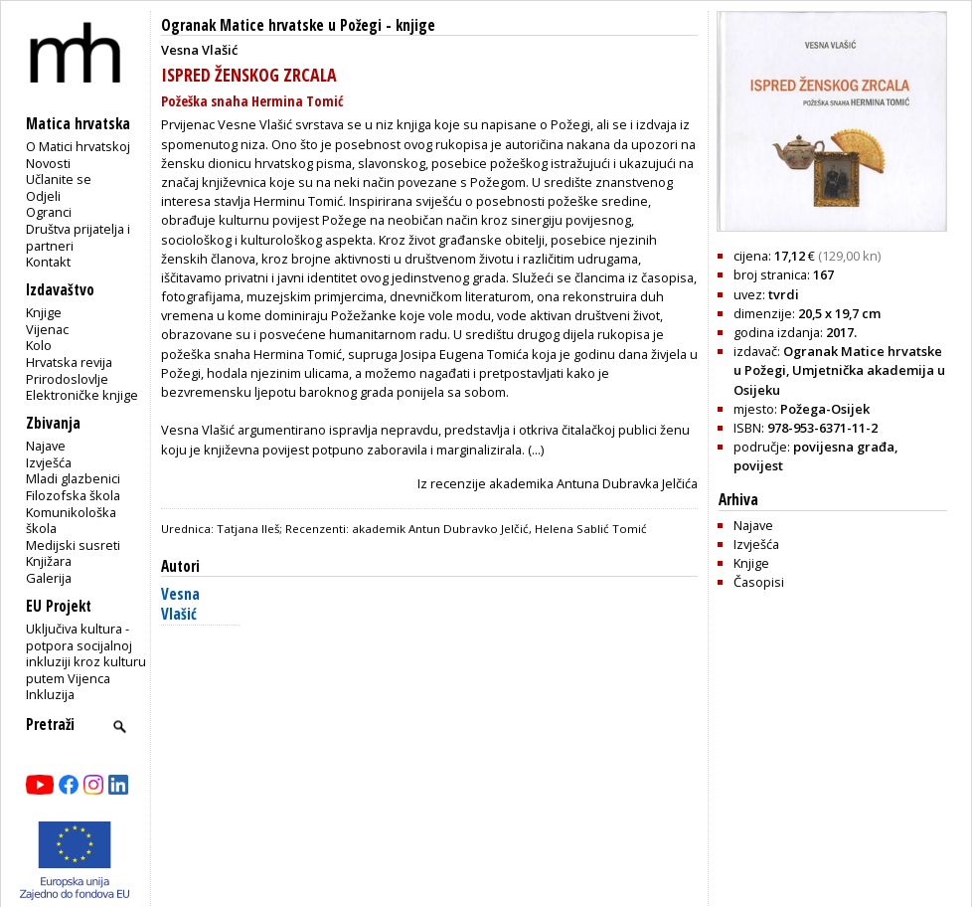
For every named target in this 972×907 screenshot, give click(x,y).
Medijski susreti (73, 545)
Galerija (49, 578)
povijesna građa (843, 446)
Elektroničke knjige (82, 395)
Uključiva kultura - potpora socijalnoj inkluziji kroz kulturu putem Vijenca (86, 653)
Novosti (48, 163)
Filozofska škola (73, 495)
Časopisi (758, 582)
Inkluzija (50, 694)
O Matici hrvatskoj (78, 146)
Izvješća (49, 462)
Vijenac (47, 329)
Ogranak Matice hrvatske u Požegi (271, 25)
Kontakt (48, 262)
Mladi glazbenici (73, 478)
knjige (415, 25)
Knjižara (49, 561)
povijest (758, 465)
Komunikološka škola (71, 520)
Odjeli (43, 196)
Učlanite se (58, 179)
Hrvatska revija (69, 362)
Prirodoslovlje (67, 379)
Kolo (39, 345)
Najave (46, 445)
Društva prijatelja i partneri (78, 237)
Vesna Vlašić (180, 604)
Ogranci (49, 212)
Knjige (44, 312)
